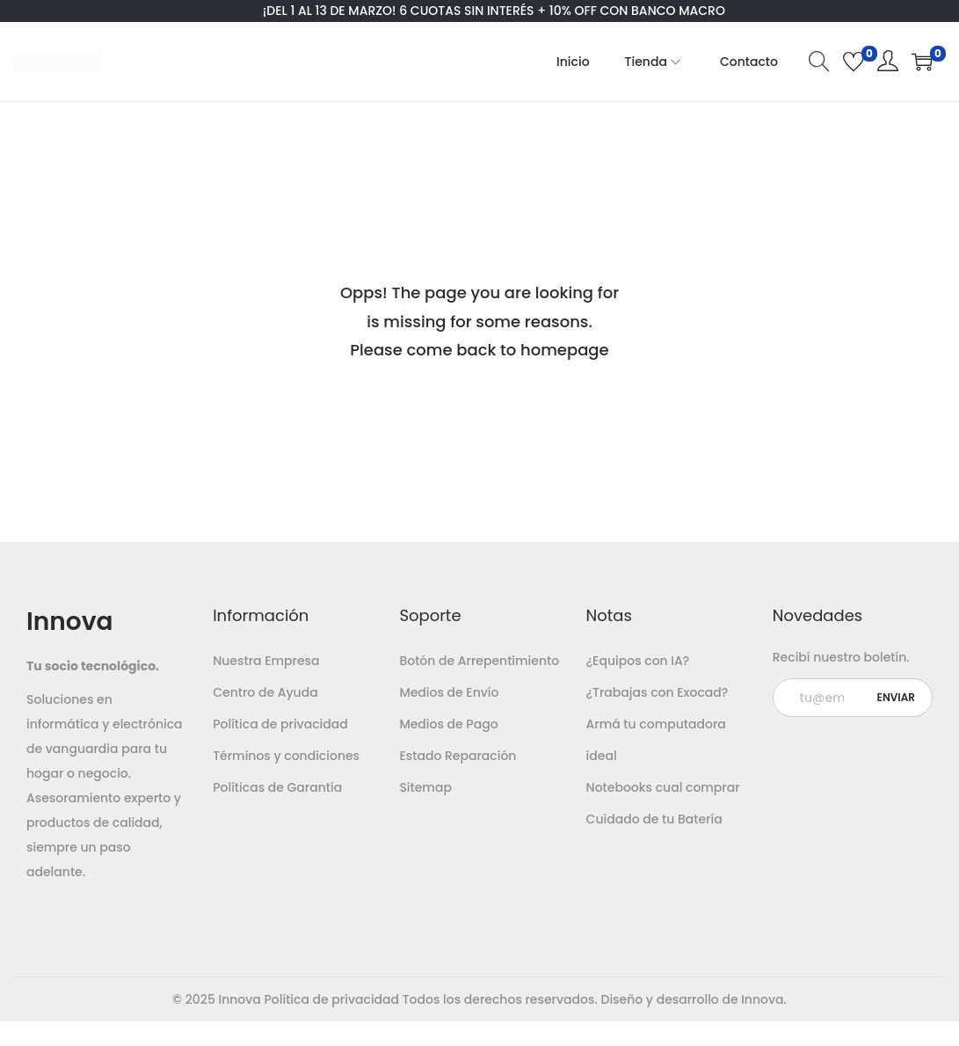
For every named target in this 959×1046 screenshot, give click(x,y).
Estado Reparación (457, 755)
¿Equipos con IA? (638, 660)
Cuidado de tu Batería (654, 819)
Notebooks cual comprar (663, 787)
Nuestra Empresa (266, 660)
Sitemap (425, 787)
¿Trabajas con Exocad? (657, 692)
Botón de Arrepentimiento (479, 660)
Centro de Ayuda (265, 692)
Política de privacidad (280, 724)
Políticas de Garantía (277, 787)
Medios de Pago (448, 724)
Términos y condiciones (286, 755)
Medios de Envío (448, 692)
